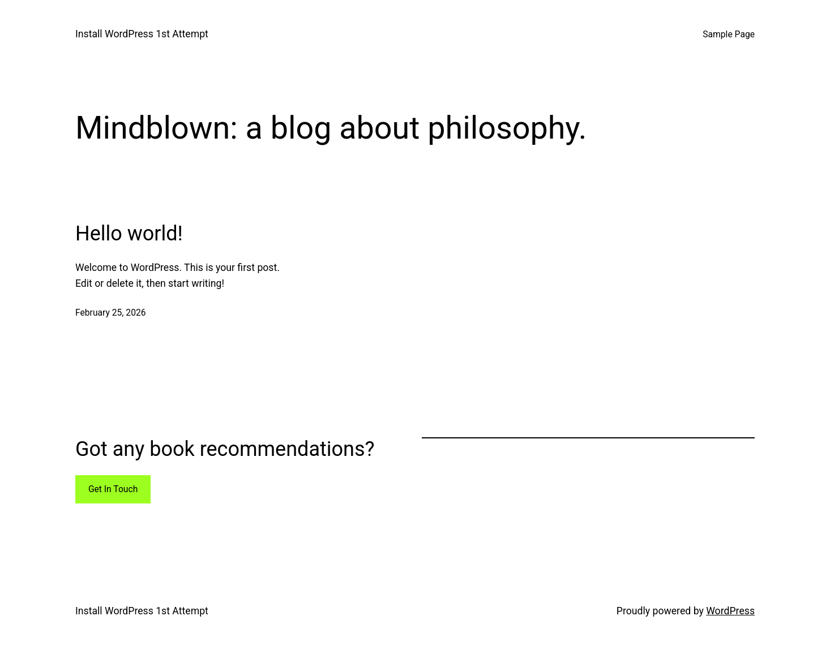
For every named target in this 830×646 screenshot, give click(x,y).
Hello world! (129, 234)
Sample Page (729, 34)
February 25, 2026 (110, 312)
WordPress (730, 611)
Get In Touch (113, 489)
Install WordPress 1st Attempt (141, 34)
